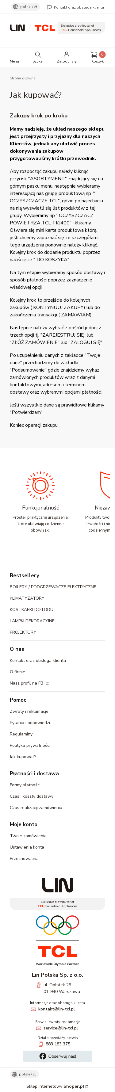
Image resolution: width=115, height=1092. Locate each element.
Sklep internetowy (55, 1086)
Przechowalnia (24, 858)
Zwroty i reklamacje (29, 711)
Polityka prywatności (30, 745)
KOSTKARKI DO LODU (31, 610)
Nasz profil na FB (27, 683)
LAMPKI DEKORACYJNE (32, 621)
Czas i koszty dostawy (31, 796)
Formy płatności (25, 785)
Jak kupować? (23, 757)
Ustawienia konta (27, 847)
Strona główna (23, 78)
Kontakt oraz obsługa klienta (79, 7)
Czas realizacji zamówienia (36, 808)
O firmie (17, 672)
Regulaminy (21, 734)
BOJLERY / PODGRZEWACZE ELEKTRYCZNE (53, 587)
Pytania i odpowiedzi (30, 723)
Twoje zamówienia (28, 836)
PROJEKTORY (23, 632)
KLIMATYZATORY (27, 598)
